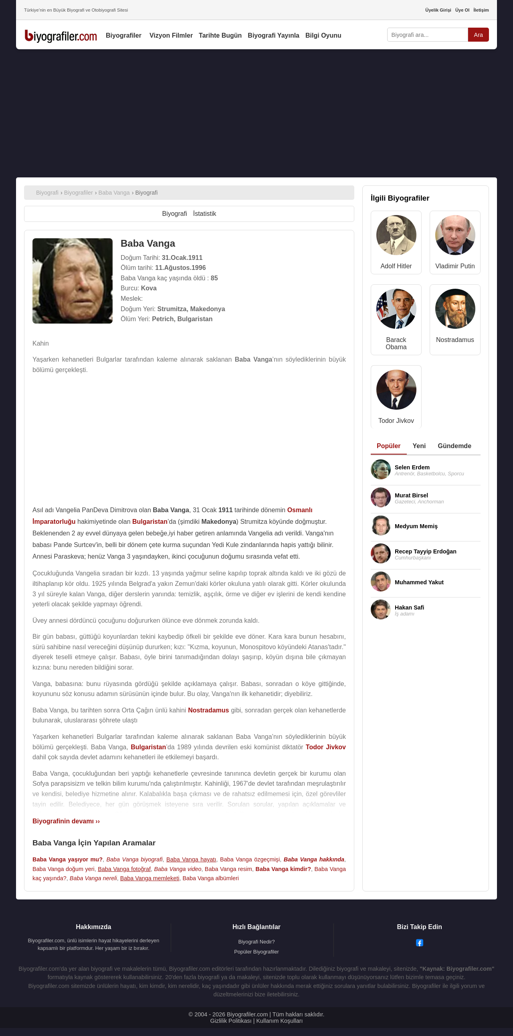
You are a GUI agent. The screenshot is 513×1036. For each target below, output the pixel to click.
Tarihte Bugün (220, 35)
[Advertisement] (256, 113)
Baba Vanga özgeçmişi (250, 859)
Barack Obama (396, 343)
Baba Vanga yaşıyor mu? (67, 859)
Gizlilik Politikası (231, 1021)
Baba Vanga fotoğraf (124, 869)
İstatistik (204, 213)
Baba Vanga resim (228, 869)
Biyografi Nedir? (256, 942)
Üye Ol (462, 10)
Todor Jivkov (396, 420)
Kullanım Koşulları (279, 1021)
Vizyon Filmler (171, 35)
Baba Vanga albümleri (210, 878)
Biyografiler (123, 35)
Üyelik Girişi (438, 10)
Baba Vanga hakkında (314, 859)
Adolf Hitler (396, 266)
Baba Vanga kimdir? (283, 869)
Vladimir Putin (455, 266)
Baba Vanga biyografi (134, 859)
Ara (478, 35)
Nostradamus (455, 339)
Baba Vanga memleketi (150, 878)
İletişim (481, 10)
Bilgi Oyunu (323, 35)
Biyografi (174, 213)
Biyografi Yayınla (273, 35)
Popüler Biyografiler (256, 952)
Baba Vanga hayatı (191, 859)
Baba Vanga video (177, 869)
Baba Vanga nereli (93, 878)
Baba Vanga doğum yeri (63, 869)
